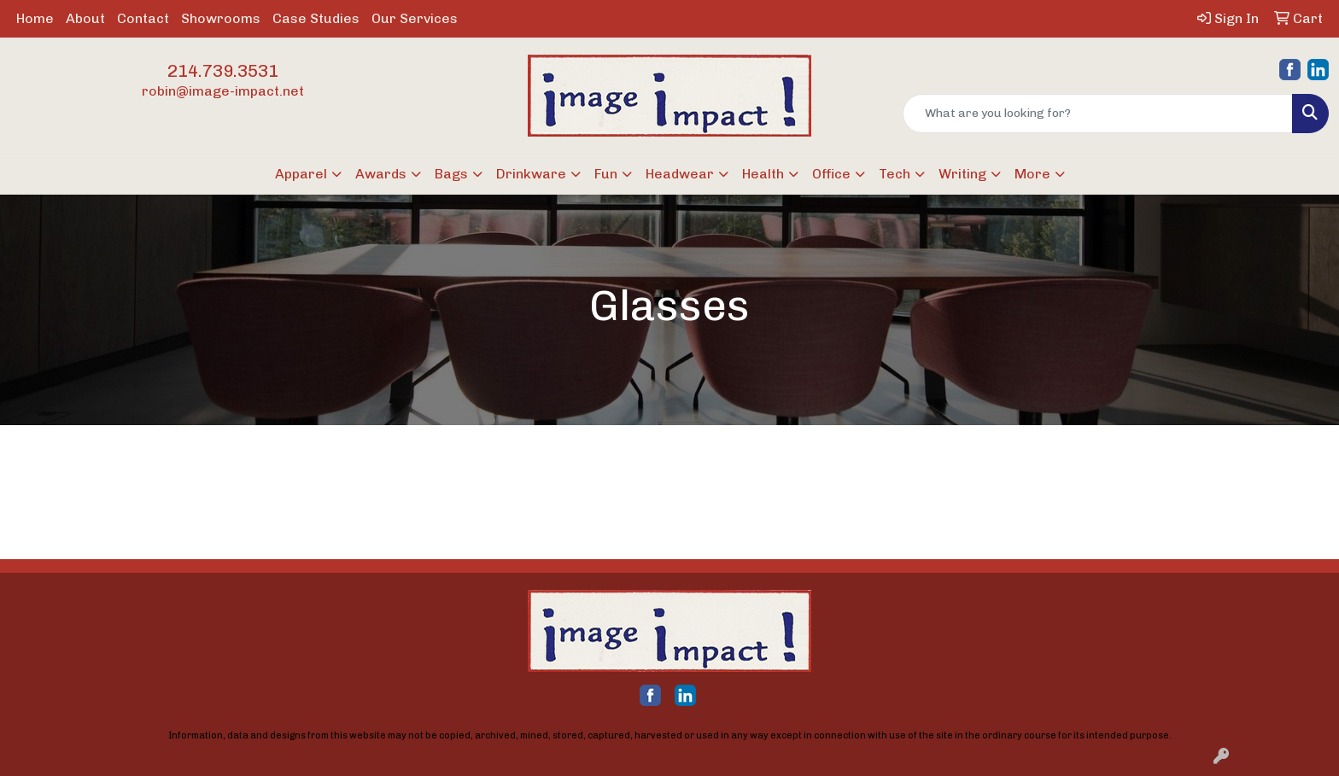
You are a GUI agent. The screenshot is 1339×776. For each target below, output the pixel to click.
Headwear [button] (680, 174)
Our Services (414, 18)
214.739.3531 (222, 71)
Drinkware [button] (531, 174)
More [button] (1032, 174)
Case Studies (316, 18)
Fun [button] (605, 174)
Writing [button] (962, 174)
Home (35, 18)
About (85, 18)
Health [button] (763, 174)
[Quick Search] (1098, 113)
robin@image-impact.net (223, 91)
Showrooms (220, 18)
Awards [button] (380, 174)
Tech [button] (894, 174)
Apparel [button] (301, 174)
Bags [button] (451, 174)
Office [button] (831, 174)
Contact (143, 18)
